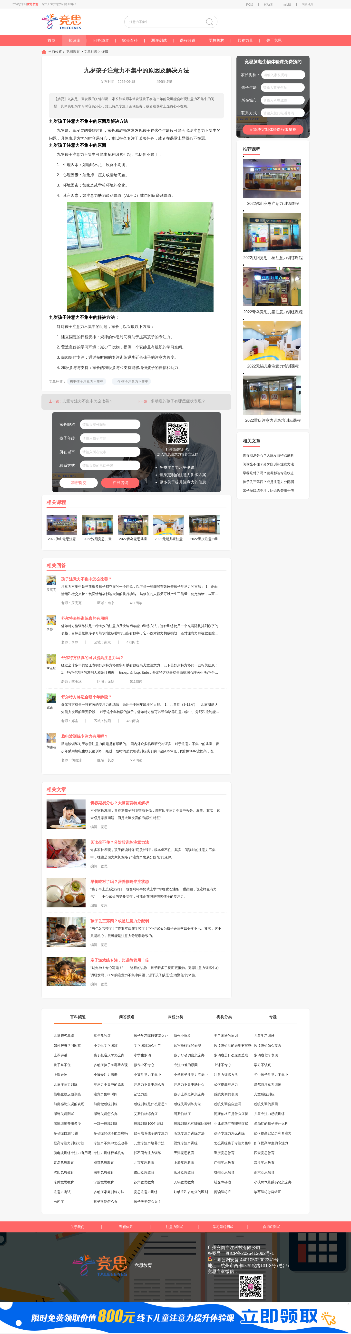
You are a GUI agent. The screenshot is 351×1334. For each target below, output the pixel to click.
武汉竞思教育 (264, 1163)
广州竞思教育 (224, 1163)
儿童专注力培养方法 (149, 1143)
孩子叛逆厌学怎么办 (109, 1055)
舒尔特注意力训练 (267, 1084)
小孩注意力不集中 (147, 1075)
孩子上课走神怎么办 (189, 1094)
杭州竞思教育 (224, 1172)
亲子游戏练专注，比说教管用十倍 (119, 960)
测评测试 (159, 40)
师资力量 (245, 40)
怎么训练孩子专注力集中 (233, 1143)
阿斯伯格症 (182, 1114)
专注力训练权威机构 (109, 1153)
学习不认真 (262, 1065)
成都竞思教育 (104, 1163)
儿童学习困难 (264, 1036)
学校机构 (216, 40)
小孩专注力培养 (105, 1075)
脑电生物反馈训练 (67, 1094)
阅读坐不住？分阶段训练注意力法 (119, 842)
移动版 (268, 4)
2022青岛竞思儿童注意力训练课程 (273, 312)
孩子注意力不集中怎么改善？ (86, 579)
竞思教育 (72, 51)
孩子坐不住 (62, 1065)
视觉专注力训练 (186, 1143)
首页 (51, 40)
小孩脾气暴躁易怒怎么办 (273, 1182)
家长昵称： (69, 424)
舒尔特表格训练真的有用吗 (84, 618)
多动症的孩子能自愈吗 (111, 1133)
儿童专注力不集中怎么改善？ (87, 401)
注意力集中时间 (105, 1094)
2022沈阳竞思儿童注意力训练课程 (273, 258)
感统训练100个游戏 (148, 1123)
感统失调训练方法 (187, 1104)
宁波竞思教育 (104, 1182)
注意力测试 (62, 1192)
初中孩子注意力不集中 (271, 1075)
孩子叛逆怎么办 (105, 1202)
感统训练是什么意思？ (151, 1104)
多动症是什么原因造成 (231, 1055)
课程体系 (126, 1227)
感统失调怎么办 (105, 1114)
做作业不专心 (144, 1065)
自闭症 (59, 1202)
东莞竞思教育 (64, 1182)
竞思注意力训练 (146, 1192)
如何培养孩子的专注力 (151, 1133)
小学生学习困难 (105, 1045)
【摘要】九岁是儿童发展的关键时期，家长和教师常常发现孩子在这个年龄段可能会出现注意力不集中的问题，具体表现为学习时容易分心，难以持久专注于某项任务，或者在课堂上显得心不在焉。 (134, 102)
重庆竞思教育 (224, 1153)
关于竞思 (274, 40)
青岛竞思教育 (64, 1163)
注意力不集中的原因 (109, 1084)
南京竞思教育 (264, 1172)
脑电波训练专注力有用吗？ (84, 736)
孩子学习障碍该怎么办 (151, 1036)
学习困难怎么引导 (147, 1045)
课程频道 (187, 40)
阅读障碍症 (222, 1192)
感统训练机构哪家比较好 (192, 1123)
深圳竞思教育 (104, 1172)
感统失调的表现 (226, 1094)
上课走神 (60, 1075)
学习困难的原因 (226, 1036)
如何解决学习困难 (67, 1045)
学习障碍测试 (223, 1227)
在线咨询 (120, 483)
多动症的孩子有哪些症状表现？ (178, 401)
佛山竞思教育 (144, 1172)
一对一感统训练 (105, 1123)
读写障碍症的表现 (187, 1045)
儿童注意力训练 (66, 1084)
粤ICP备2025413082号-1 (249, 1253)
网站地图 (307, 4)
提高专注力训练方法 (69, 1143)
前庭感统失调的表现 (69, 1104)
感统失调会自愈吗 (227, 1104)
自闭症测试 (271, 1227)
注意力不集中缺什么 (189, 1084)
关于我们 (77, 1227)
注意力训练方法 (226, 1075)
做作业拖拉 (182, 1036)
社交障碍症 (222, 1182)
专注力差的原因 (186, 1065)
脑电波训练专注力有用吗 (72, 1153)
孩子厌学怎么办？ (147, 1202)
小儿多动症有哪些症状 (231, 1123)
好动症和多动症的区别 (191, 1192)
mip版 (287, 4)
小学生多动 (142, 1055)
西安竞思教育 (264, 1153)
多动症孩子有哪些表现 (111, 1065)
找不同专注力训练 (147, 1153)
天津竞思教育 (184, 1153)
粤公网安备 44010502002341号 (248, 1259)
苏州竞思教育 (144, 1182)
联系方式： (69, 465)
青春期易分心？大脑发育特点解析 (119, 803)
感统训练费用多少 (67, 1123)
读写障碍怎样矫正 (267, 1192)
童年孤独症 (102, 1036)
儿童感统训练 (264, 1094)
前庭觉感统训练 (105, 1104)
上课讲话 (60, 1055)
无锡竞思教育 (184, 1182)
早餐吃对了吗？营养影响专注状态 (119, 882)
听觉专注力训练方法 (189, 1133)
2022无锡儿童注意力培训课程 (273, 366)
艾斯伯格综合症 (146, 1114)
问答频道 (101, 40)
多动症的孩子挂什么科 (271, 1123)
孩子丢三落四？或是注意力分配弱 (119, 921)
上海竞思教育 (184, 1163)
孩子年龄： (69, 438)
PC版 (249, 4)
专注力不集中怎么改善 (111, 1143)
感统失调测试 (64, 1114)
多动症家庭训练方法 (109, 1192)
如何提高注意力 (226, 1084)
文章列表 (91, 51)
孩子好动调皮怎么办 (189, 1055)
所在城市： (69, 452)
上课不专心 (222, 1065)
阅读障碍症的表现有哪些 (233, 1045)
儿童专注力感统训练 (269, 1114)
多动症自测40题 (66, 1133)
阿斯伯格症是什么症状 (231, 1114)
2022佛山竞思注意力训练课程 (273, 203)
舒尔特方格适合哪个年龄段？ (86, 697)
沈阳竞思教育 (64, 1172)
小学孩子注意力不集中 (191, 1075)
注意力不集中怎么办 (149, 1084)
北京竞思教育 (144, 1163)
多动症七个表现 (266, 1055)
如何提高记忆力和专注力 (273, 1133)
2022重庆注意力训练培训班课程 (273, 420)
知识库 (74, 40)
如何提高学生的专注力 (271, 1143)
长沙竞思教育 (184, 1172)
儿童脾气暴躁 (64, 1036)
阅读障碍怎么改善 (267, 1045)
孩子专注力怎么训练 (229, 1133)
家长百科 (130, 40)
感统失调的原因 (266, 1104)
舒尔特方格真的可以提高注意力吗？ (92, 658)
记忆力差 (140, 1094)
